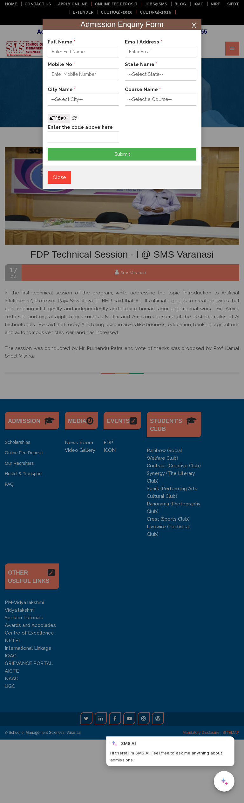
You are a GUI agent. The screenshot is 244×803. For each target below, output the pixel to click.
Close (59, 177)
